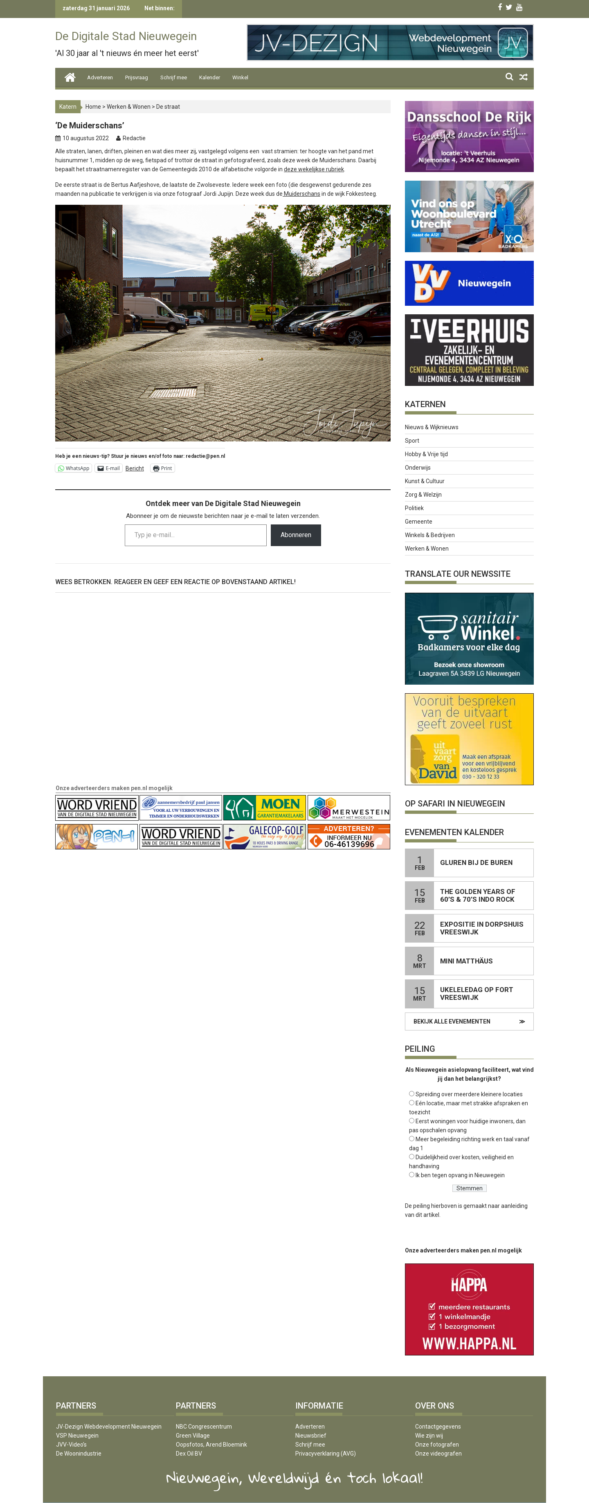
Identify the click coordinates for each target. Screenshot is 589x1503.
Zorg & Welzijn (423, 494)
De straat (168, 106)
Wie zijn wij (429, 1435)
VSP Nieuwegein (77, 1435)
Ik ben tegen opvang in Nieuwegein (460, 1175)
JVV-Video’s (71, 1444)
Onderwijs (418, 467)
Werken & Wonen (129, 106)
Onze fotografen (437, 1444)
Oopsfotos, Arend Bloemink (211, 1444)
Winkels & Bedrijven (430, 535)
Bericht (135, 468)
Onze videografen (438, 1453)
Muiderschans (301, 193)
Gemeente (418, 521)
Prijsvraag (136, 77)
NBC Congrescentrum (204, 1426)
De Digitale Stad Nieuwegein (126, 36)
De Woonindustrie (78, 1453)
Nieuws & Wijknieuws (432, 427)
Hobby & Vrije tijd (426, 454)
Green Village (193, 1435)
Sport (412, 440)
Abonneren (296, 535)
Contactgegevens (438, 1426)
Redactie (134, 138)
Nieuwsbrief (310, 1435)
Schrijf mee (173, 77)
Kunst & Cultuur (425, 481)
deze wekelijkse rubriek (314, 169)
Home (93, 106)
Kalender (209, 77)
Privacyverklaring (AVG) (325, 1453)
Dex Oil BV (189, 1453)
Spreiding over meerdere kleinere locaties (469, 1094)
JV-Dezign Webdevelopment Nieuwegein (109, 1426)
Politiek (414, 508)
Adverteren (100, 77)
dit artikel (427, 1215)
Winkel (240, 77)
